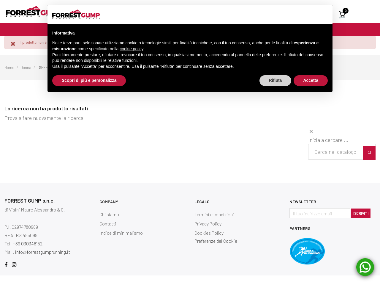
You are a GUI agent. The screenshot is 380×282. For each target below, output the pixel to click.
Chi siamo (109, 221)
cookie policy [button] (131, 48)
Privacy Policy (207, 230)
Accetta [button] (310, 80)
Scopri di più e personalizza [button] (89, 80)
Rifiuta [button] (275, 80)
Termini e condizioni (214, 221)
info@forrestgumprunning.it (42, 258)
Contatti (107, 230)
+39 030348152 (27, 250)
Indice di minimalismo (121, 239)
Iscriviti (360, 219)
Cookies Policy (209, 239)
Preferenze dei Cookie (215, 247)
